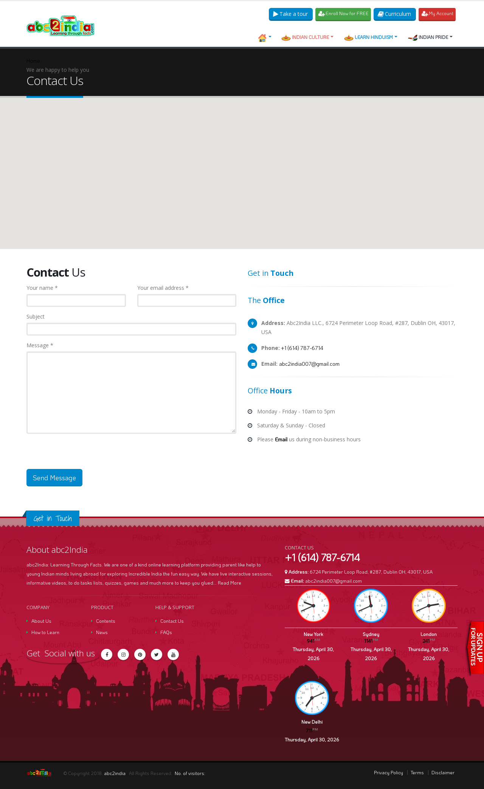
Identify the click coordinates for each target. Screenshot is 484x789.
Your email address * (163, 287)
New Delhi (312, 722)
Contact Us (172, 621)
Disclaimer (443, 772)
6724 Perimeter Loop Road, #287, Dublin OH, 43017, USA (371, 572)
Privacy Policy (388, 772)
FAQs (166, 632)
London (428, 634)
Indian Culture (305, 37)
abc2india (115, 773)
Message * (39, 345)
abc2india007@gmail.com (309, 363)
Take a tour (291, 13)
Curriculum (395, 13)
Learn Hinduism (368, 37)
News (102, 632)
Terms (417, 772)
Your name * (42, 287)
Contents (105, 621)
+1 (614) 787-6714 (301, 347)
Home (33, 60)
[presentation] (83, 454)
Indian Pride (428, 37)
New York (313, 634)
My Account (437, 13)
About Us (41, 621)
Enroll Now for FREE (344, 13)
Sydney (371, 634)
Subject (35, 316)
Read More (229, 583)
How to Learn (45, 632)
